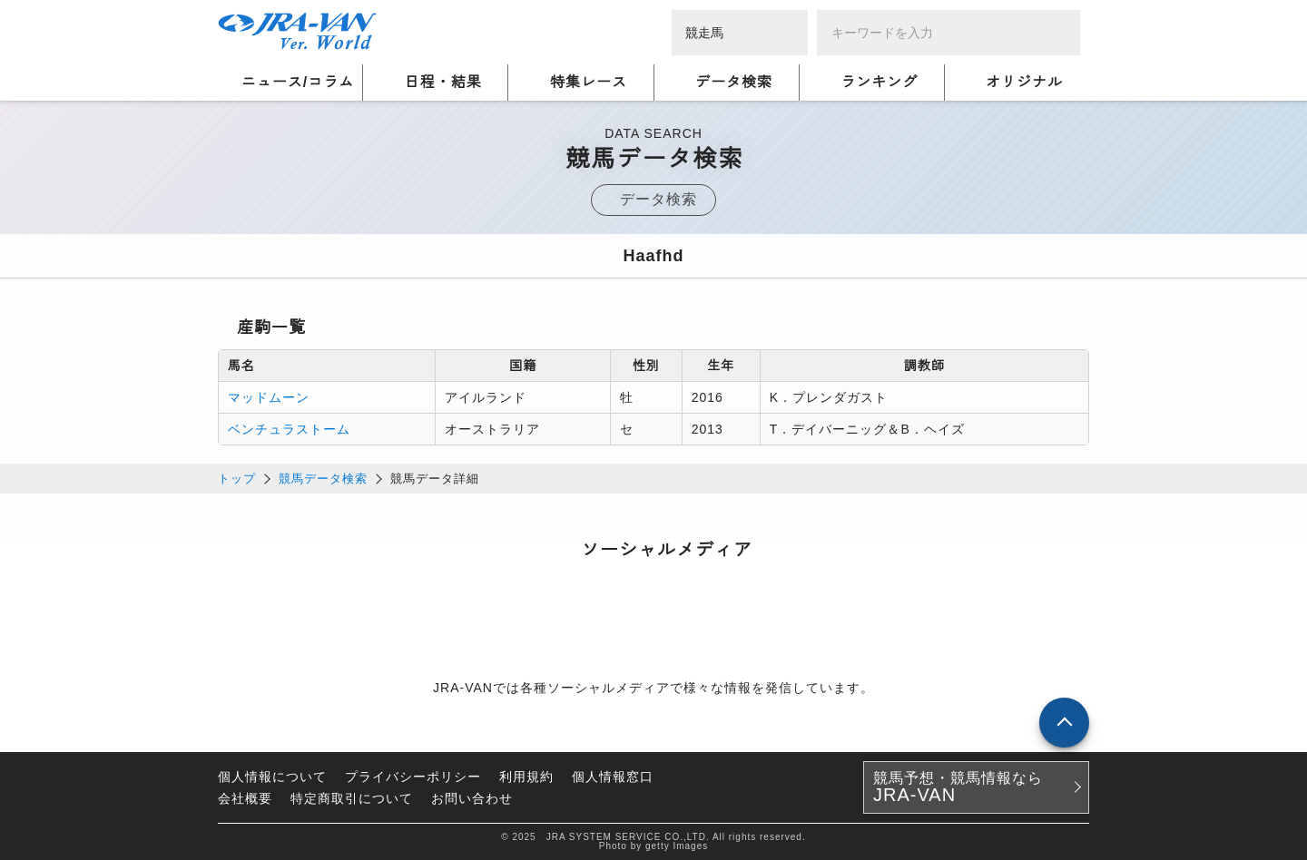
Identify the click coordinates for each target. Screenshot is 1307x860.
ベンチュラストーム (289, 429)
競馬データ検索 (323, 478)
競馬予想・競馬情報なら (958, 787)
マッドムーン (269, 397)
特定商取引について (351, 798)
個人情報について (272, 776)
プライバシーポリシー (413, 776)
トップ (237, 478)
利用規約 (526, 776)
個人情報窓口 (613, 776)
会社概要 (245, 798)
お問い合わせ (472, 798)
